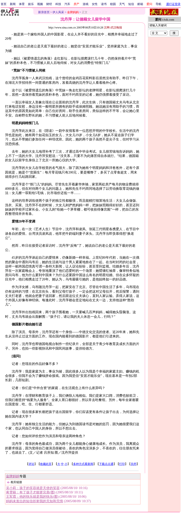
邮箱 (140, 4)
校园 (113, 4)
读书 (104, 4)
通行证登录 (173, 4)
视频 (40, 4)
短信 (131, 4)
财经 (49, 4)
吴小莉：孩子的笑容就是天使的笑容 (33, 488)
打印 (122, 464)
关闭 (133, 464)
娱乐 (31, 4)
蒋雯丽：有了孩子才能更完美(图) (30, 492)
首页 (3, 4)
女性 (95, 4)
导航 (158, 4)
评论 (31, 464)
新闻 (13, 4)
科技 (58, 4)
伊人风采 (58, 12)
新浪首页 (44, 12)
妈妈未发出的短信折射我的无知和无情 (34, 501)
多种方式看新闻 (83, 464)
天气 (122, 4)
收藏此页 (46, 464)
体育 (22, 4)
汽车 (67, 4)
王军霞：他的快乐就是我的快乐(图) (32, 496)
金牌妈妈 (12, 476)
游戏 (85, 4)
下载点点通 (106, 464)
